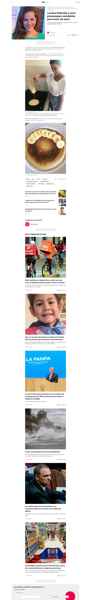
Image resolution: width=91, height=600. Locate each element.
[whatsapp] (68, 35)
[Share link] (77, 35)
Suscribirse (55, 596)
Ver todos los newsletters (19, 589)
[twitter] (73, 35)
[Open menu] (12, 2)
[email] (75, 35)
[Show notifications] (79, 2)
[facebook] (70, 35)
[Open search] (76, 2)
